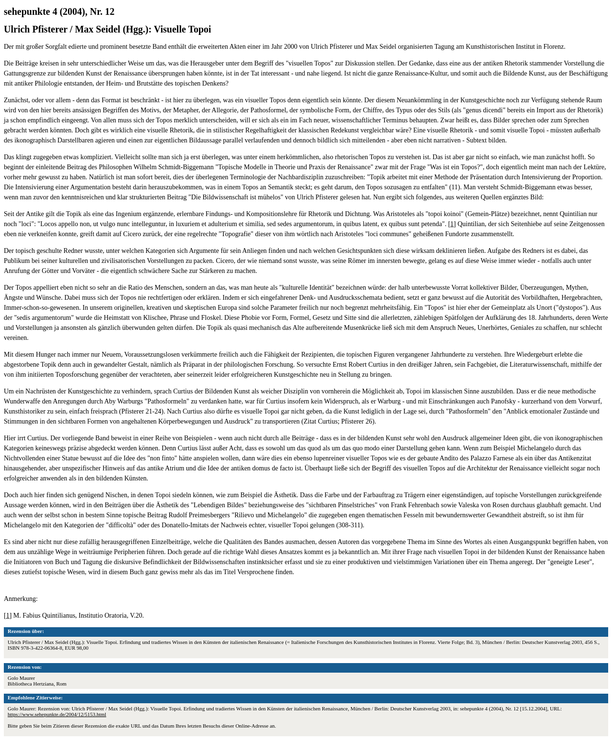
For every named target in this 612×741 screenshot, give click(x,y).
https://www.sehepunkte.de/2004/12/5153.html (57, 714)
